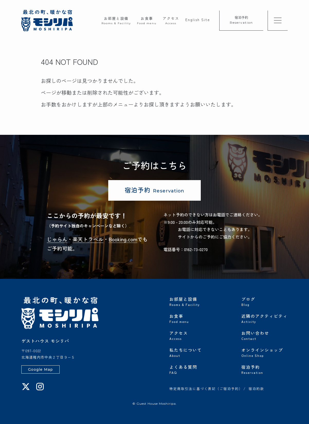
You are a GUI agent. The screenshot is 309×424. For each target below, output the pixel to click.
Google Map (40, 369)
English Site (197, 19)
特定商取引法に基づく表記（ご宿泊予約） (206, 389)
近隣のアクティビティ (264, 318)
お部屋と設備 (116, 20)
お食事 (147, 20)
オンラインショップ (264, 352)
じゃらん (57, 239)
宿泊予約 (241, 19)
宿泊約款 (256, 389)
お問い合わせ (264, 335)
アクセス (171, 20)
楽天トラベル (87, 239)
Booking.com (122, 239)
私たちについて (192, 352)
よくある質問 (192, 369)
